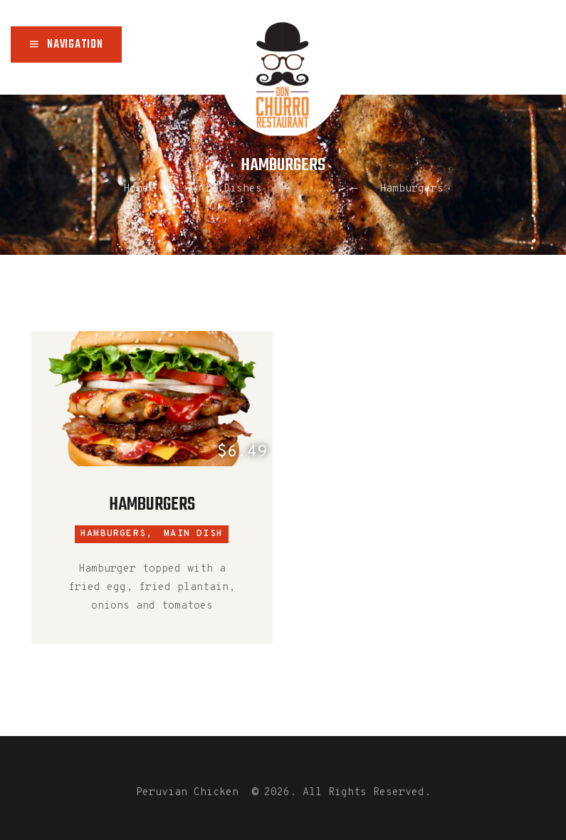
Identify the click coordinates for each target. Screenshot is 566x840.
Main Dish (193, 534)
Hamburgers (152, 504)
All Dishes (230, 189)
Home (136, 189)
